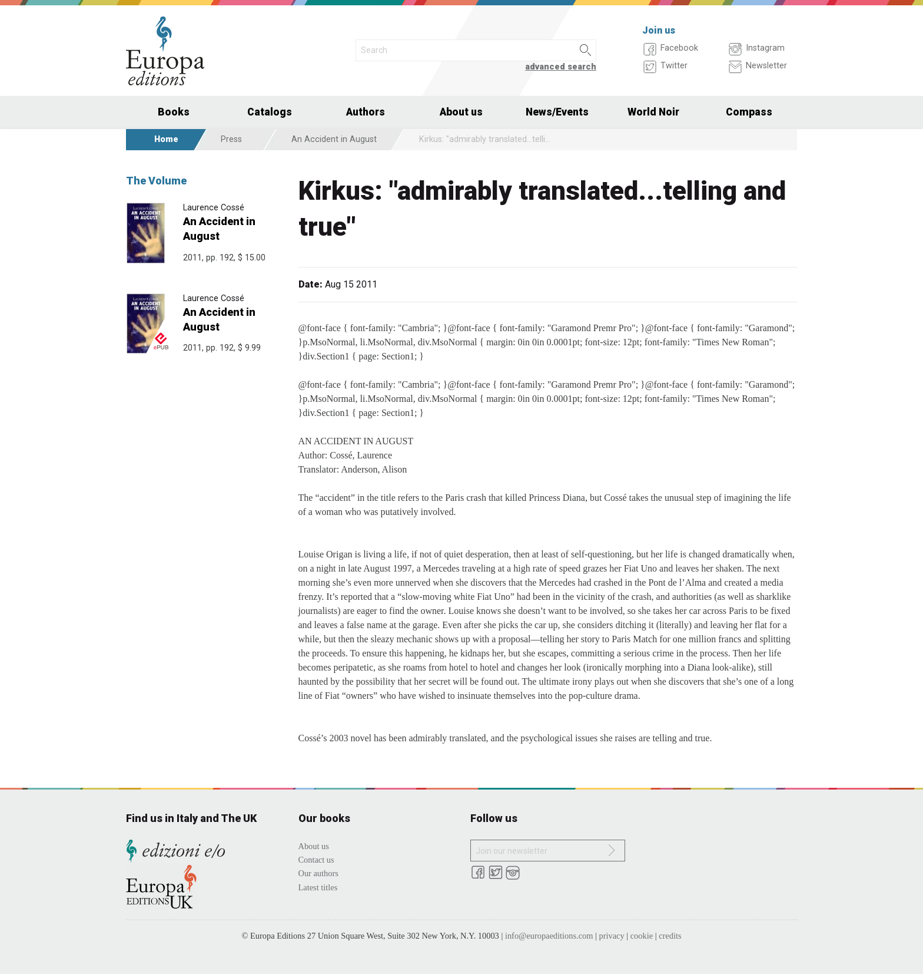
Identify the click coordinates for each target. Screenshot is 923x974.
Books (174, 112)
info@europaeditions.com (549, 935)
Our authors (318, 873)
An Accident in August (334, 139)
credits (670, 935)
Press (231, 139)
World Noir (653, 112)
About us (461, 112)
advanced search (560, 67)
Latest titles (318, 887)
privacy (612, 935)
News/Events (557, 112)
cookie (641, 935)
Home (166, 139)
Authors (365, 112)
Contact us (316, 859)
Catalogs (269, 112)
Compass (749, 112)
